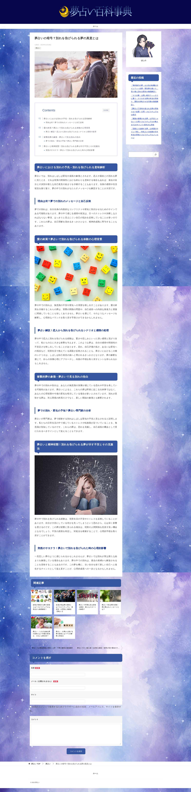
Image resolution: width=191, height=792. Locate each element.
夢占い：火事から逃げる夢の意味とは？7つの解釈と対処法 (64, 638)
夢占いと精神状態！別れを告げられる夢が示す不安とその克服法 (76, 148)
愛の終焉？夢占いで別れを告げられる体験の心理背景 (71, 129)
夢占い (38, 48)
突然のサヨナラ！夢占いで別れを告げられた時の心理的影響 (74, 152)
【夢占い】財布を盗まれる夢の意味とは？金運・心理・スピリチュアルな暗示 (144, 112)
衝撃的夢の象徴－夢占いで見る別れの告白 (66, 138)
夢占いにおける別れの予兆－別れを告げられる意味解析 (72, 119)
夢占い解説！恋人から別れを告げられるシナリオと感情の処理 (75, 132)
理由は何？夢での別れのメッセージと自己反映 (69, 122)
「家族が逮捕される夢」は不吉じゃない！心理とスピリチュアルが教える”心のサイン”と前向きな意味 (144, 122)
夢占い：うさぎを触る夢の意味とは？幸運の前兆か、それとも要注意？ (41, 638)
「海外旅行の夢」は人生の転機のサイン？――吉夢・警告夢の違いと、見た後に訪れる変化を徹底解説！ (144, 88)
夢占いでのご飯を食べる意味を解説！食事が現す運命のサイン (99, 652)
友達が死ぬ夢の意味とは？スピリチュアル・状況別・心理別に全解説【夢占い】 (64, 612)
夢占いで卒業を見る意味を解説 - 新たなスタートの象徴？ (87, 611)
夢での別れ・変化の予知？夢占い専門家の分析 (69, 142)
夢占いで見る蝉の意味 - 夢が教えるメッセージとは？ (110, 611)
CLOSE (105, 110)
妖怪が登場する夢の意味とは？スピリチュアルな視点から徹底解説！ (41, 611)
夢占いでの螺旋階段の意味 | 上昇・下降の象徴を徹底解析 (52, 652)
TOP (35, 768)
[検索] (155, 154)
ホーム (95, 26)
